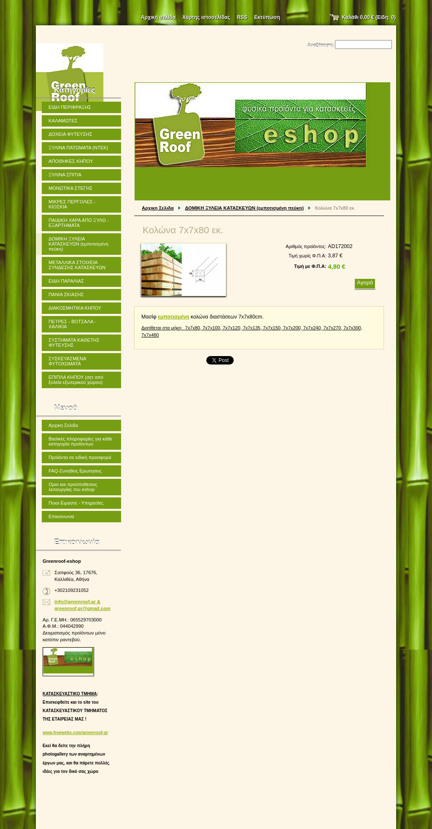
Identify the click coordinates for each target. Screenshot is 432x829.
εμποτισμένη (173, 317)
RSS (242, 17)
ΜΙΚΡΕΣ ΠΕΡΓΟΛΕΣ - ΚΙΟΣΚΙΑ (72, 204)
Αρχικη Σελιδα (158, 208)
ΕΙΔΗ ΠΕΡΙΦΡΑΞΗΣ (70, 107)
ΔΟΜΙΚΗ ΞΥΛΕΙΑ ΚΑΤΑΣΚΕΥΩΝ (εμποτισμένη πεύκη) (244, 208)
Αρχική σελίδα (158, 17)
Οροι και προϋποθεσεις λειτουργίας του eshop (73, 487)
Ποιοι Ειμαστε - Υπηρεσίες (76, 502)
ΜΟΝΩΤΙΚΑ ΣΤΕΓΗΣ (70, 188)
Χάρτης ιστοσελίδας (206, 17)
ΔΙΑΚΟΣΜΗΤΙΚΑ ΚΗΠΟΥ (75, 308)
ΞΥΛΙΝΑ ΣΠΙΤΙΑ (65, 174)
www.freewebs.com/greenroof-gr (75, 732)
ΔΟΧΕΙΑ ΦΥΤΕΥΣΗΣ (70, 134)
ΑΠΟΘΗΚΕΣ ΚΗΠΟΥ (71, 161)
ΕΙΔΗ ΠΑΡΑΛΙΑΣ (66, 281)
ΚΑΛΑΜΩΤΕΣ (63, 120)
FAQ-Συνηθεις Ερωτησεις (75, 470)
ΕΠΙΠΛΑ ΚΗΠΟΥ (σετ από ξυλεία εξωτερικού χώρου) (76, 380)
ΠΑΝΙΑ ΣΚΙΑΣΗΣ (66, 294)
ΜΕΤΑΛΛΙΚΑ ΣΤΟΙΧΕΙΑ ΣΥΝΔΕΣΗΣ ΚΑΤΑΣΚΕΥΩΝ (77, 265)
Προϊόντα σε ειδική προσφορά (80, 457)
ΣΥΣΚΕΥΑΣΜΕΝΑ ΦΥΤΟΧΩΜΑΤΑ (67, 361)
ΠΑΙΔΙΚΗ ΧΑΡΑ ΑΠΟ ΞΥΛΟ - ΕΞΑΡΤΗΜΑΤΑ (79, 223)
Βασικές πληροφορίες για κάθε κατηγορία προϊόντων (80, 441)
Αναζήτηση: (320, 45)
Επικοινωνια (61, 516)
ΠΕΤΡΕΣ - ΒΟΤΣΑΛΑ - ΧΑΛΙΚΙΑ (72, 324)
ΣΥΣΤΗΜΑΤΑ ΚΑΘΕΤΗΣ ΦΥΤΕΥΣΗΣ (74, 343)
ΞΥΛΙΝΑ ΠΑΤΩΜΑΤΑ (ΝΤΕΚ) (78, 147)
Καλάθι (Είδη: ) (369, 17)
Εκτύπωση (267, 17)
